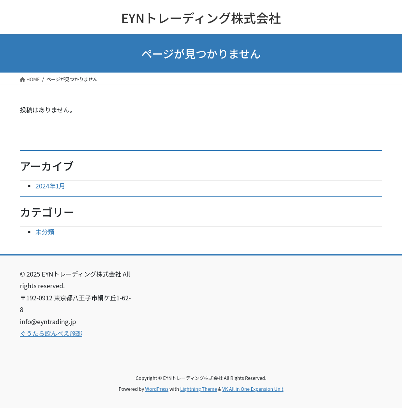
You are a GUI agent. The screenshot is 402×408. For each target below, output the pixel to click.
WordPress (157, 388)
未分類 (44, 231)
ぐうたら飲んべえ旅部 (51, 333)
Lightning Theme (198, 388)
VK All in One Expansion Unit (253, 388)
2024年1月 (50, 185)
